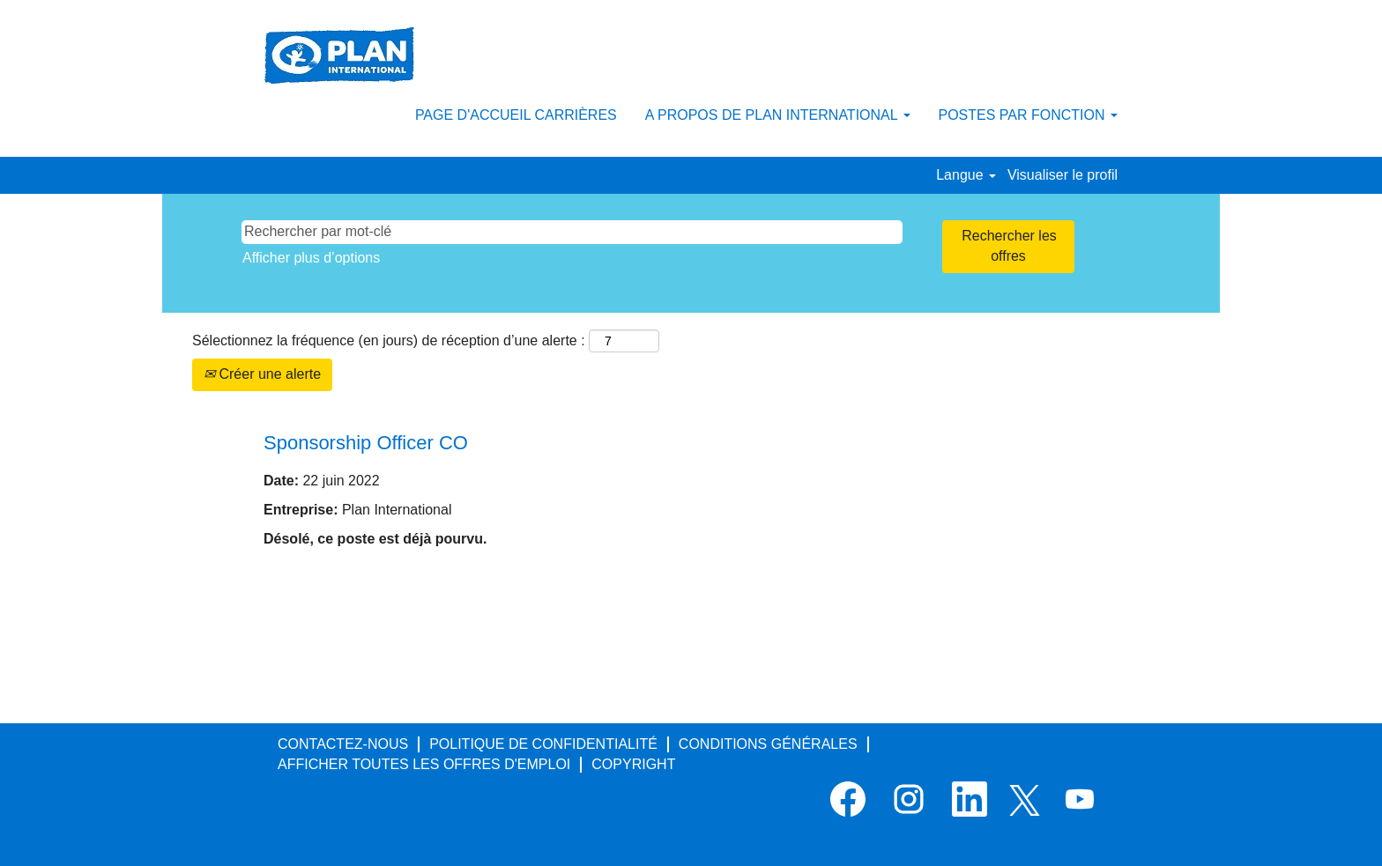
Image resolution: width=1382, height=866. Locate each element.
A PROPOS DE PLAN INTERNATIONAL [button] (777, 114)
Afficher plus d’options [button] (311, 257)
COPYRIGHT (633, 764)
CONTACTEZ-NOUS (343, 743)
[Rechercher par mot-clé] (572, 232)
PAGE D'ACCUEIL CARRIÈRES (516, 114)
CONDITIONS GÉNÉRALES (768, 743)
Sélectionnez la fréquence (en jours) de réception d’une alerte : (388, 340)
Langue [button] (966, 174)
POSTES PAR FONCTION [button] (1028, 114)
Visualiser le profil (1062, 174)
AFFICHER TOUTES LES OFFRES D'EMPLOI (424, 764)
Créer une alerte (262, 373)
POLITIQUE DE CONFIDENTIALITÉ (543, 743)
